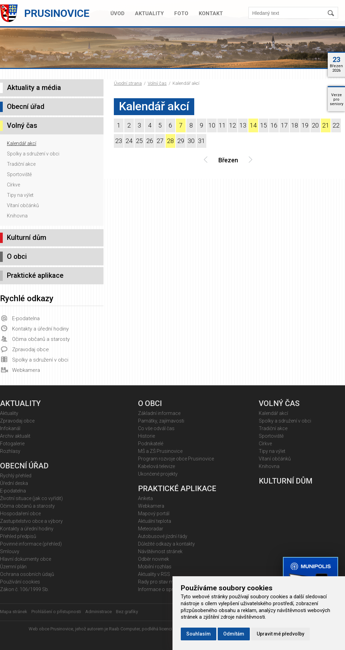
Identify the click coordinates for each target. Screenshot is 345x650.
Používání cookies (20, 582)
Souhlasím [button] (198, 634)
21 (325, 125)
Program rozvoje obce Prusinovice (176, 458)
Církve (13, 184)
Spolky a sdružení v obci (33, 153)
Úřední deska (14, 483)
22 (336, 125)
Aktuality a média (34, 87)
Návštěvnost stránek (160, 551)
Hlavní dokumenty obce (25, 559)
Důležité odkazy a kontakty (166, 544)
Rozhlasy (10, 451)
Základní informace (159, 413)
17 (284, 125)
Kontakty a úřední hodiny (40, 329)
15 (263, 125)
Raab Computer (124, 628)
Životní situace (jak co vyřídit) (31, 498)
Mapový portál (153, 513)
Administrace (98, 611)
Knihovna (17, 216)
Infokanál (10, 428)
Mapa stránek (13, 611)
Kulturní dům (26, 237)
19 (305, 125)
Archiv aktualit (15, 436)
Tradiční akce (21, 164)
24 (129, 140)
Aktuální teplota (154, 521)
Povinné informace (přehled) (31, 544)
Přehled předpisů (18, 536)
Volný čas (157, 83)
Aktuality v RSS (154, 574)
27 (160, 140)
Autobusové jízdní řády (162, 536)
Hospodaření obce (20, 513)
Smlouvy (9, 551)
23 (118, 140)
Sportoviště (19, 174)
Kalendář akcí (21, 143)
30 (191, 140)
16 (273, 125)
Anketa (145, 498)
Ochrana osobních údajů (27, 574)
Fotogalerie (12, 443)
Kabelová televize (156, 466)
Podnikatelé (150, 443)
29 (180, 140)
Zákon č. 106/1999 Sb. (24, 589)
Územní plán (13, 566)
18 (294, 125)
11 (222, 125)
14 (253, 125)
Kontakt (211, 13)
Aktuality (149, 13)
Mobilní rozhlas (154, 566)
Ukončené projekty (158, 474)
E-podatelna (26, 318)
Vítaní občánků (23, 205)
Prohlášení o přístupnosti (56, 611)
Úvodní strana (128, 83)
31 (201, 140)
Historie (146, 436)
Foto (181, 13)
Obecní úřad (26, 106)
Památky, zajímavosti (161, 421)
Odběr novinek (153, 559)
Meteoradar (150, 528)
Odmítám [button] (233, 634)
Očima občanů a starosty (41, 339)
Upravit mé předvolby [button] (280, 634)
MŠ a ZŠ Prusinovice (160, 451)
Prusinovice (56, 13)
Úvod (117, 13)
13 (242, 125)
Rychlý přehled (15, 475)
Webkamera (26, 370)
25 (139, 140)
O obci (17, 256)
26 (149, 140)
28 (170, 140)
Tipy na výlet (20, 195)
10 (211, 125)
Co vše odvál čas (156, 428)
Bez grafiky (127, 611)
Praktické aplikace (35, 275)
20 (315, 125)
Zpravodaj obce (30, 349)
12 (232, 125)
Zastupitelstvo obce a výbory (31, 521)
